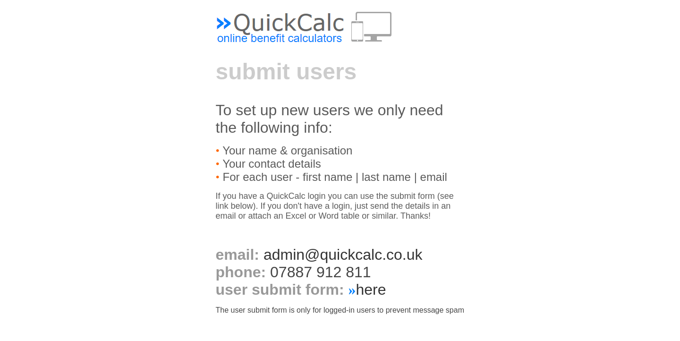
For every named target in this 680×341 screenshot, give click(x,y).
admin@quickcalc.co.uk (343, 254)
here (371, 289)
